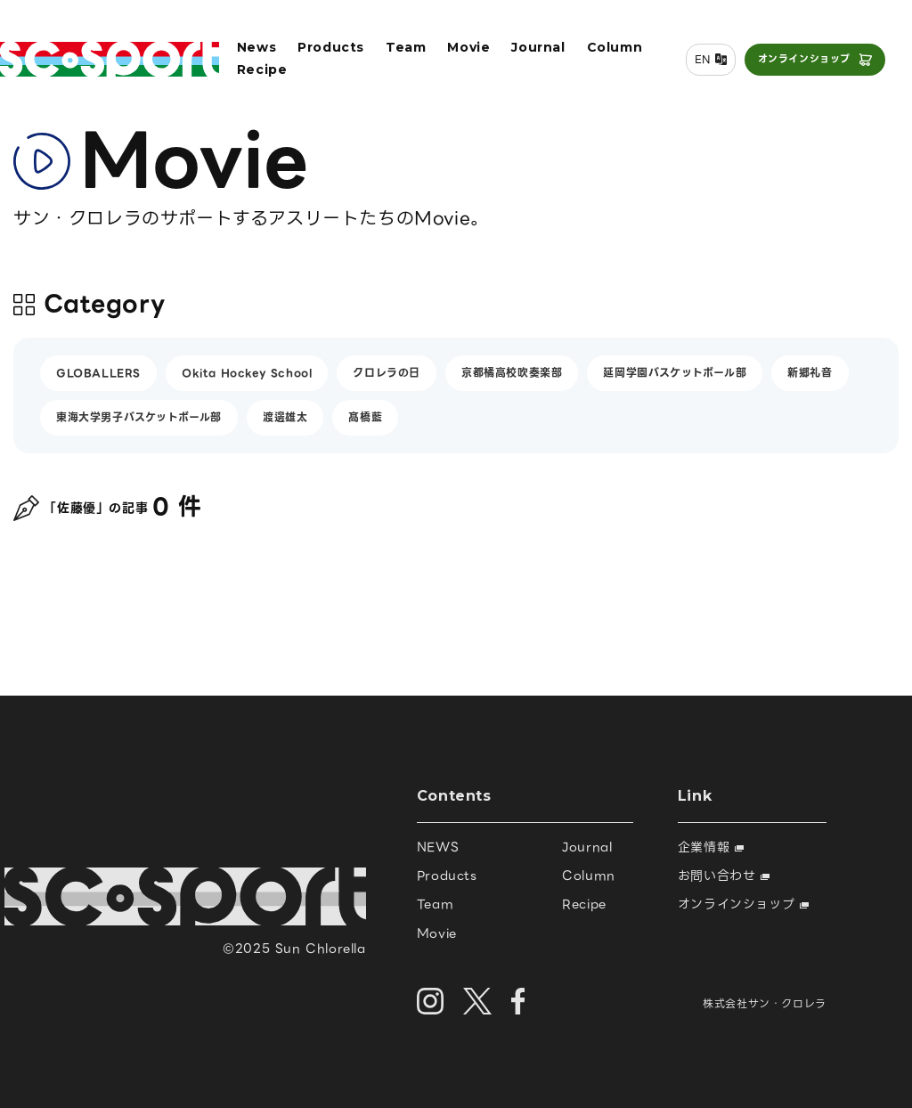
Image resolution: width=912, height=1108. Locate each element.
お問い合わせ (724, 875)
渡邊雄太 (285, 417)
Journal (538, 47)
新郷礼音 (809, 372)
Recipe (262, 69)
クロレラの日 (386, 372)
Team (406, 47)
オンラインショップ (804, 59)
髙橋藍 (365, 417)
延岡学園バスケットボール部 (674, 372)
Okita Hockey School (247, 372)
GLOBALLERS (98, 372)
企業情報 (711, 847)
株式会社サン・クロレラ (764, 1003)
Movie (468, 47)
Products (330, 47)
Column (615, 47)
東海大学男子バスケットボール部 (139, 417)
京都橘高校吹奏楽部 (511, 372)
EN (703, 59)
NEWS (438, 847)
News (256, 47)
